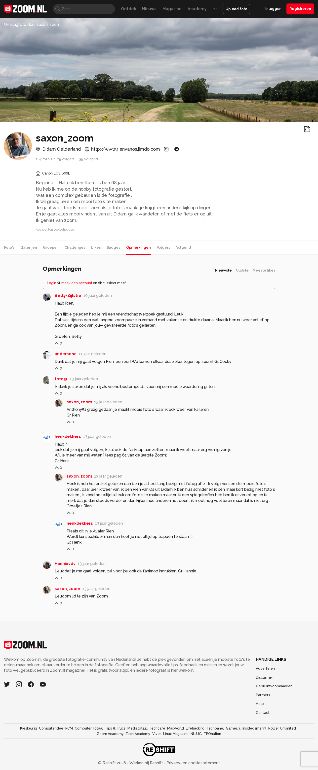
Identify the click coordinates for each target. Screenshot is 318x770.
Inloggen (273, 9)
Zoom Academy (110, 734)
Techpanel (215, 728)
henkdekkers (68, 436)
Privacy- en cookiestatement (192, 763)
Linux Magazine (175, 734)
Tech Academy (137, 734)
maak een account (76, 283)
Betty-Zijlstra (68, 295)
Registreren (300, 9)
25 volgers (66, 159)
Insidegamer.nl (254, 728)
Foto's (9, 247)
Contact (262, 713)
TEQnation (212, 734)
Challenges (75, 247)
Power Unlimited (282, 728)
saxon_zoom (79, 402)
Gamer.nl (233, 728)
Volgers (163, 247)
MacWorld (175, 728)
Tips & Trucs (115, 728)
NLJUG (196, 734)
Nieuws (149, 8)
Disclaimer (264, 677)
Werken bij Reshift (146, 763)
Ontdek (128, 8)
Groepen (51, 247)
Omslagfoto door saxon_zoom (32, 24)
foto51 (61, 379)
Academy (197, 8)
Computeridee (51, 728)
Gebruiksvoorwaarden (274, 686)
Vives (156, 734)
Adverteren (265, 668)
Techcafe (157, 728)
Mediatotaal (137, 728)
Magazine (172, 8)
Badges (113, 247)
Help (260, 704)
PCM (69, 728)
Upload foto (236, 9)
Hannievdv (65, 563)
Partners (263, 695)
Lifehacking (195, 728)
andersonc (66, 353)
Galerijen (28, 247)
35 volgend (88, 159)
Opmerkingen (138, 247)
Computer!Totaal (89, 728)
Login (51, 283)
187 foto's (44, 159)
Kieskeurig (28, 728)
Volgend (183, 247)
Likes (95, 247)
